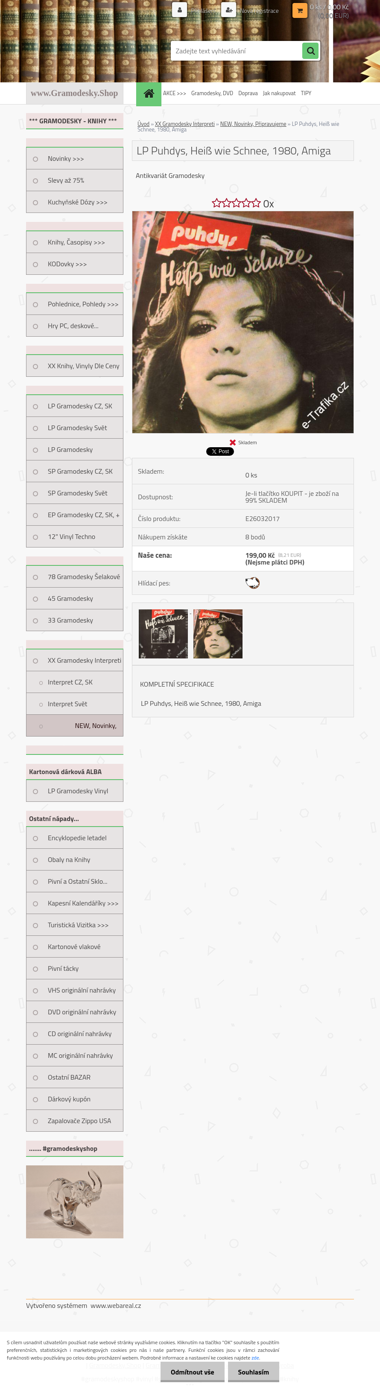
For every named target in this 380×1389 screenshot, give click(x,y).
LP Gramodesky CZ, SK (80, 406)
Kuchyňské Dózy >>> (78, 202)
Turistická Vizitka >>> (78, 925)
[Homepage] (150, 93)
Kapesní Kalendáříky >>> (83, 903)
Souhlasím (253, 1372)
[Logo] (84, 50)
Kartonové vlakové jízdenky (74, 949)
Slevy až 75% (66, 180)
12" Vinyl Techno (71, 536)
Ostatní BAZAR (69, 1077)
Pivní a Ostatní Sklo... (78, 881)
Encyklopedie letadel (77, 838)
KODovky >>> (67, 264)
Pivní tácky (63, 968)
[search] (310, 51)
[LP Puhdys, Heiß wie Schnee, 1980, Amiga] (243, 215)
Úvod (143, 123)
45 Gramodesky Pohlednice (70, 601)
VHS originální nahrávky (82, 990)
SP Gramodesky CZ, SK (80, 471)
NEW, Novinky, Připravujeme (96, 728)
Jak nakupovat (279, 93)
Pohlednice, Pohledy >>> (83, 304)
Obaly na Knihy (69, 859)
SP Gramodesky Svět (78, 493)
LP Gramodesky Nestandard (70, 452)
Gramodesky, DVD (212, 93)
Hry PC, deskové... (73, 325)
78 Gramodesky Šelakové (84, 576)
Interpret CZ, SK (70, 682)
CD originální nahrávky (79, 1033)
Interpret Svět (67, 704)
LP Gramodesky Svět (77, 427)
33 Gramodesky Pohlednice (70, 623)
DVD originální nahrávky (82, 1012)
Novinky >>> (66, 158)
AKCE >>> (174, 93)
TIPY (306, 93)
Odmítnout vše (191, 1372)
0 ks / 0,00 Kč (329, 7)
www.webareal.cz (116, 1305)
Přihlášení (203, 10)
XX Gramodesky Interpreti (84, 660)
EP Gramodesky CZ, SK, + (84, 515)
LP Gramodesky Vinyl (78, 791)
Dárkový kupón (69, 1099)
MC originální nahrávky (80, 1055)
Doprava (248, 93)
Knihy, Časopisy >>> (76, 242)
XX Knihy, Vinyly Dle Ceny (84, 366)
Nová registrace (259, 10)
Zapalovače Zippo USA (79, 1120)
